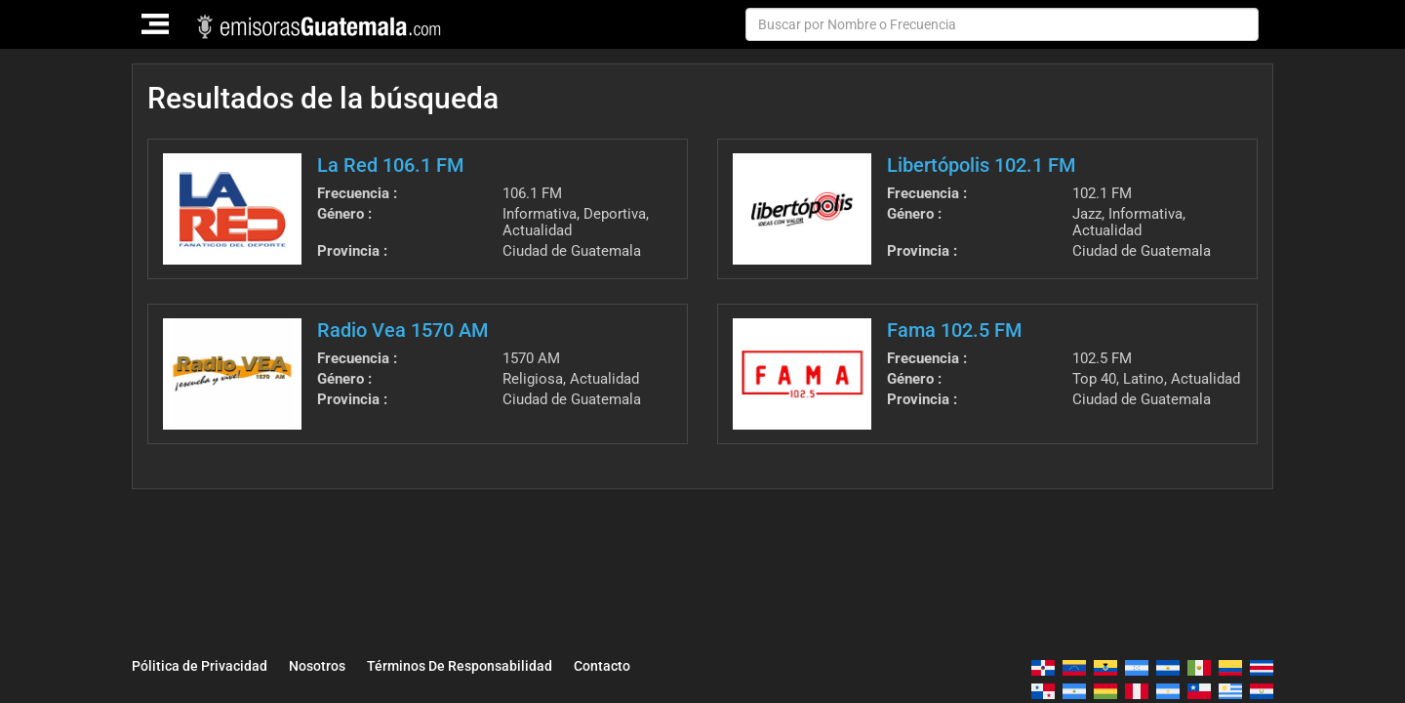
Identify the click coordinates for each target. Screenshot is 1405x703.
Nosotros (317, 666)
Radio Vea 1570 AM (402, 330)
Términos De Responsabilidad (459, 666)
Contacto (602, 666)
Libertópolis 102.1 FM (981, 165)
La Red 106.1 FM (390, 165)
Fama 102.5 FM (954, 330)
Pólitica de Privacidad (199, 666)
